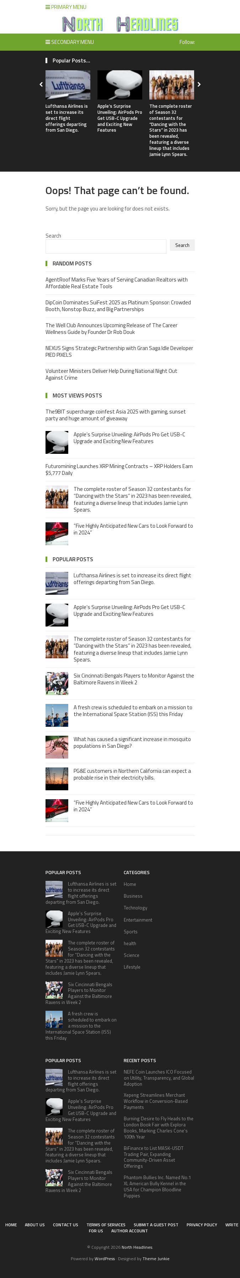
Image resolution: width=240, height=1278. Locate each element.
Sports (131, 931)
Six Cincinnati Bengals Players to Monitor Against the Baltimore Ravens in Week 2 (134, 679)
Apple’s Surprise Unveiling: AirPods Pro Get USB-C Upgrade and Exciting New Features (119, 118)
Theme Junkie (156, 1258)
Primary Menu (66, 7)
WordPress (105, 1258)
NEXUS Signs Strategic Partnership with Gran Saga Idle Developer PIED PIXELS (119, 351)
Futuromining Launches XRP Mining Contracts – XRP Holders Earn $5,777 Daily (119, 469)
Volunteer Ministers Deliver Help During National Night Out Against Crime (111, 374)
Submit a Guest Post (156, 1224)
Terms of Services (106, 1224)
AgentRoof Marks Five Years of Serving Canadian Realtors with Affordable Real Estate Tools (117, 283)
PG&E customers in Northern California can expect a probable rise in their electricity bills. (132, 774)
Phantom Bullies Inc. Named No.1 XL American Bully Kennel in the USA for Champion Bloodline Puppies (157, 1186)
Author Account (129, 1230)
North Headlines (137, 1247)
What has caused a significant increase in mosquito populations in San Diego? (132, 742)
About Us (35, 1224)
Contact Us (65, 1224)
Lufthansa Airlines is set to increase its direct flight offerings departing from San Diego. (67, 118)
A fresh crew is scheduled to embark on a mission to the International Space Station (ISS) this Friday (133, 711)
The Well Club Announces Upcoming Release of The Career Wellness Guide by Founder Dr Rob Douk (111, 328)
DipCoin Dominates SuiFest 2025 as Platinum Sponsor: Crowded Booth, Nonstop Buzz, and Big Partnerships (118, 306)
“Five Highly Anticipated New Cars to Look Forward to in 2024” (133, 529)
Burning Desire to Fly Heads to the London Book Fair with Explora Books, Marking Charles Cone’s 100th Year (158, 1127)
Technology (135, 907)
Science (131, 955)
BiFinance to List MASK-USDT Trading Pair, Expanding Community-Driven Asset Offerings (153, 1157)
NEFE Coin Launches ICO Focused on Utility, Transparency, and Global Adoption (159, 1077)
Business (133, 895)
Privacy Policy (202, 1224)
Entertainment (138, 919)
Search (53, 236)
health (130, 943)
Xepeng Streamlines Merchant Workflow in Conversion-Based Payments (156, 1101)
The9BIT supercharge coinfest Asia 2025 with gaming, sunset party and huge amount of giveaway (116, 415)
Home (130, 884)
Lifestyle (132, 966)
